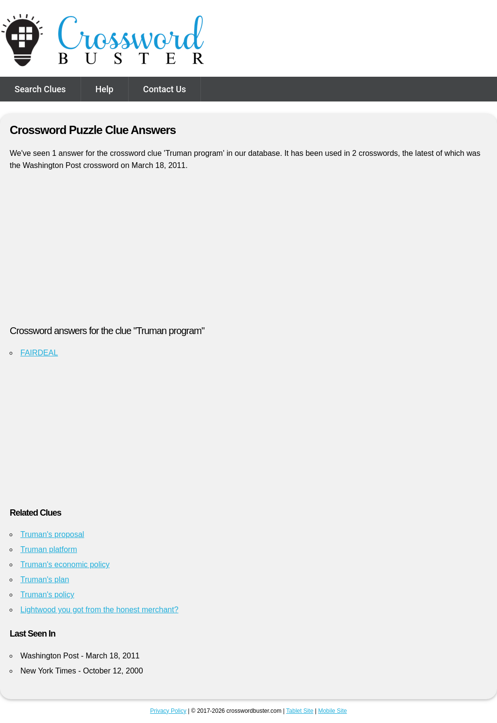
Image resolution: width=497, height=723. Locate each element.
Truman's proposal (52, 534)
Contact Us (164, 89)
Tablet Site (300, 710)
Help (105, 89)
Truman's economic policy (65, 564)
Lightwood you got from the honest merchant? (99, 609)
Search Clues (40, 89)
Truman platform (48, 549)
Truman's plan (44, 579)
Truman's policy (47, 594)
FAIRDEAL (39, 353)
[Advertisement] (248, 252)
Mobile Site (332, 710)
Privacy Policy (168, 710)
